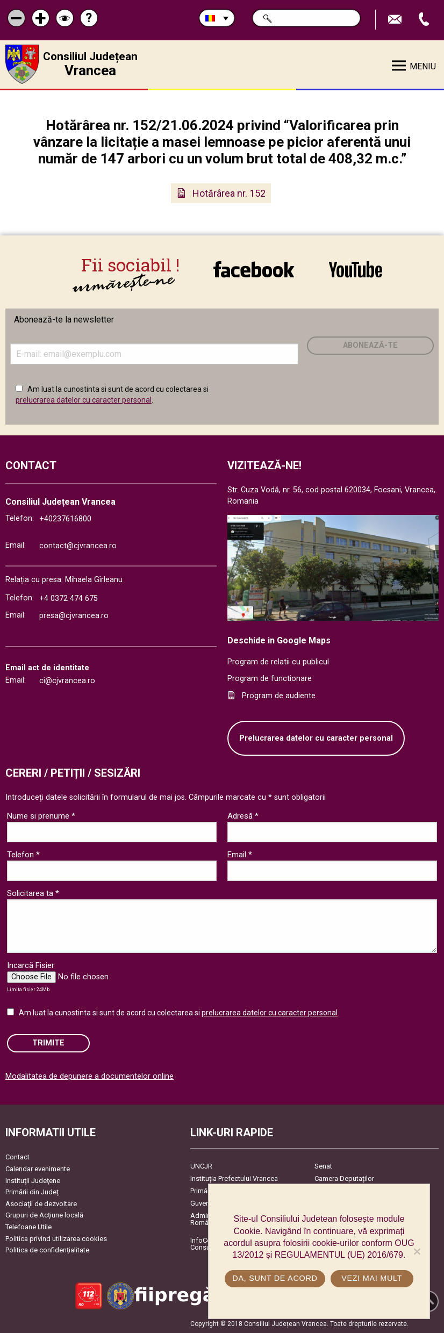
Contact (17, 1157)
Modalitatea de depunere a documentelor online (89, 1076)
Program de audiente (279, 695)
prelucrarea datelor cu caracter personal (84, 400)
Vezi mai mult (371, 1278)
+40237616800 (65, 519)
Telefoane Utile (28, 1227)
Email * (239, 854)
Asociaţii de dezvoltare (41, 1204)
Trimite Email (396, 19)
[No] (416, 1251)
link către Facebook (253, 271)
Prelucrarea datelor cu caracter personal (316, 738)
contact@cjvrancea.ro (78, 545)
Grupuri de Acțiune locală (44, 1215)
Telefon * (23, 854)
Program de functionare (269, 678)
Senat (323, 1166)
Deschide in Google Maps (279, 640)
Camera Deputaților (344, 1178)
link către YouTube (355, 271)
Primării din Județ (32, 1192)
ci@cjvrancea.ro (67, 680)
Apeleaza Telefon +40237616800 (425, 19)
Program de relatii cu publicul (278, 661)
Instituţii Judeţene (32, 1181)
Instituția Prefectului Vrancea (234, 1178)
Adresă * (243, 816)
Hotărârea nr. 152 (229, 193)
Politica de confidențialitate (47, 1250)
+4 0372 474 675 (68, 598)
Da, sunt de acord (274, 1278)
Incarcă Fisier (30, 965)
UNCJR (201, 1166)
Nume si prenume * (41, 816)
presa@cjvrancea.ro (74, 615)
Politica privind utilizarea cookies (56, 1239)
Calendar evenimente (37, 1169)
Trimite (48, 1043)
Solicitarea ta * (33, 893)
